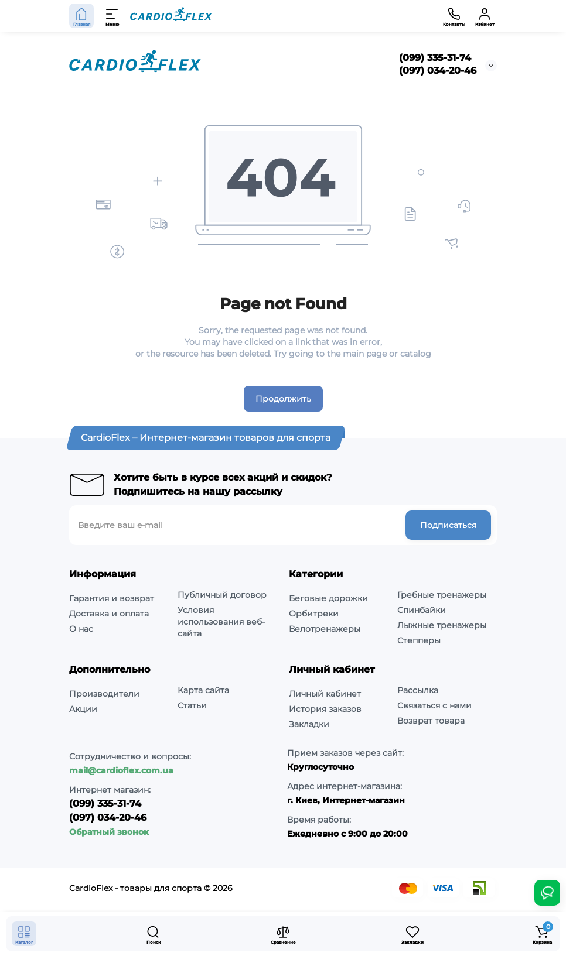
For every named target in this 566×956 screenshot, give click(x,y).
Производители (104, 693)
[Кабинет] (484, 16)
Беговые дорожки (328, 598)
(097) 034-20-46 (437, 70)
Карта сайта (203, 690)
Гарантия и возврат (111, 598)
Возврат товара (431, 720)
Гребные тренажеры (441, 595)
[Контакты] (454, 16)
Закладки (309, 724)
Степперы (419, 640)
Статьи (192, 705)
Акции (83, 709)
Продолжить (283, 398)
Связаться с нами (434, 705)
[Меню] (112, 16)
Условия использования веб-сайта (221, 622)
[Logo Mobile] (171, 15)
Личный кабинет (325, 693)
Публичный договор (222, 595)
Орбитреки (314, 613)
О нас (81, 628)
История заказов (325, 709)
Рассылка (417, 690)
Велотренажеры (324, 628)
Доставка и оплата (109, 613)
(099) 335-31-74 (435, 57)
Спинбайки (421, 610)
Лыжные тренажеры (441, 625)
